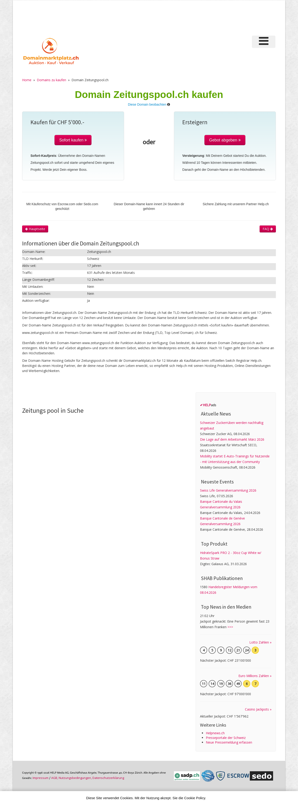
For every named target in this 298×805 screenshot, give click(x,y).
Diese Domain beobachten (147, 104)
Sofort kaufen (73, 140)
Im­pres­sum (40, 778)
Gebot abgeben (225, 140)
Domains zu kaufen (51, 80)
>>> (230, 627)
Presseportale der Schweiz (226, 737)
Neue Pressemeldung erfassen (229, 742)
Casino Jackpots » (258, 709)
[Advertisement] (197, 17)
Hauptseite (35, 229)
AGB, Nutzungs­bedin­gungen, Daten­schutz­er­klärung (87, 778)
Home (26, 80)
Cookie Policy (194, 798)
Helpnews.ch (215, 733)
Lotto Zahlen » (260, 642)
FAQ (268, 229)
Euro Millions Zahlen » (254, 676)
